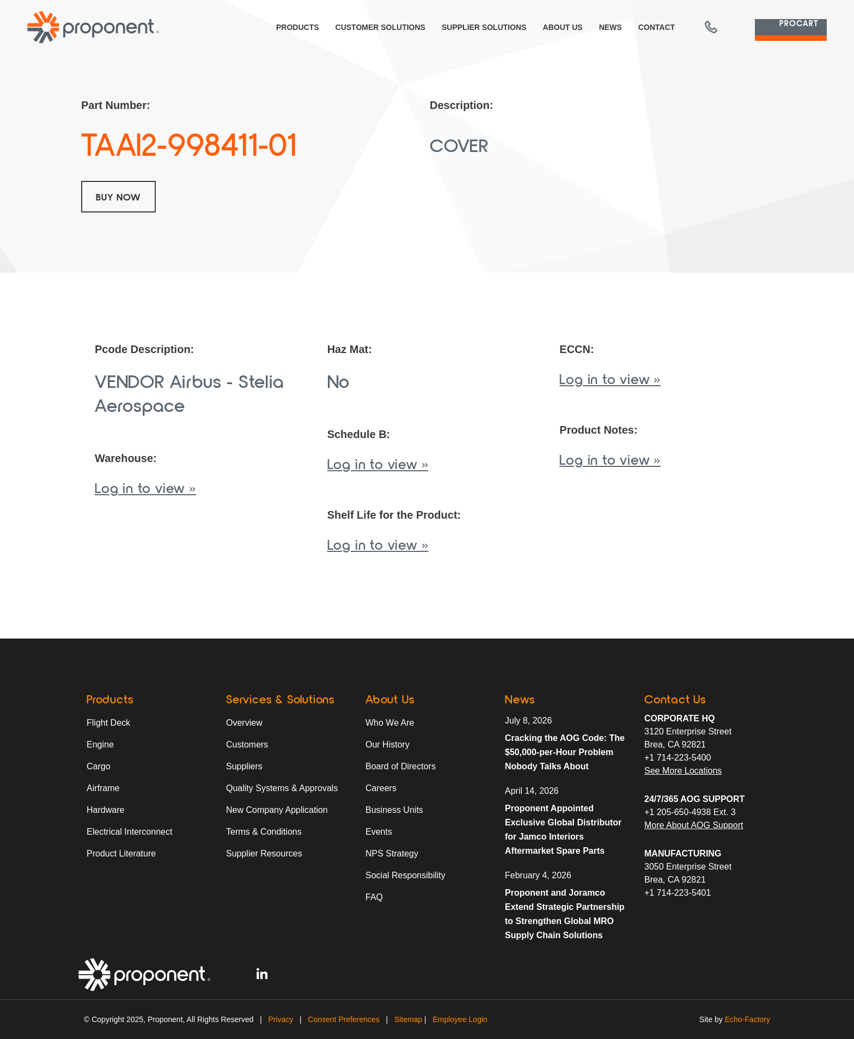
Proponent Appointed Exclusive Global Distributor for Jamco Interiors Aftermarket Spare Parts (563, 829)
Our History (387, 744)
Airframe (103, 788)
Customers (247, 744)
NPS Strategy (391, 853)
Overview (244, 722)
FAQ (374, 897)
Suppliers (244, 766)
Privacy (280, 1019)
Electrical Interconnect (129, 831)
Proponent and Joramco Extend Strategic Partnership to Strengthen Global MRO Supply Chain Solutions (565, 914)
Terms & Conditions (264, 831)
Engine (100, 744)
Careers (380, 788)
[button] (688, 27)
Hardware (105, 810)
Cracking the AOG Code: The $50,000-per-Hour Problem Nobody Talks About (565, 752)
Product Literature (121, 853)
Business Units (394, 810)
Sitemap (408, 1019)
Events (378, 831)
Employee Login (459, 1019)
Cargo (99, 766)
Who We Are (389, 722)
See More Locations (683, 770)
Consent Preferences (344, 1019)
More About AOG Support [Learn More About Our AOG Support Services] (693, 825)
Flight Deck (108, 722)
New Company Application (277, 810)
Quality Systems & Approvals (282, 788)
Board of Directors (400, 766)
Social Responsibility (405, 875)
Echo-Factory (747, 1019)
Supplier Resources (264, 853)
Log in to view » (145, 487)
